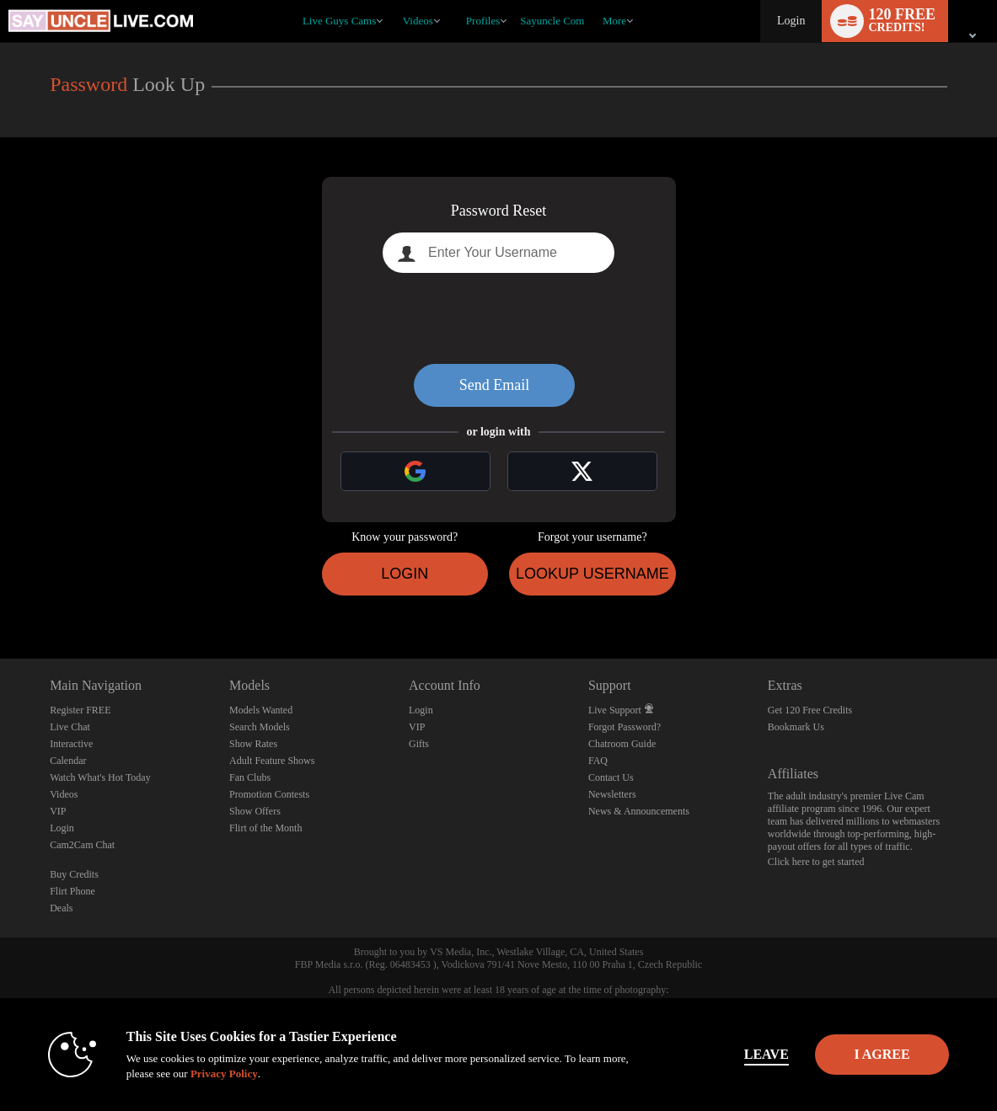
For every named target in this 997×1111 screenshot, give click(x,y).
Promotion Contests (269, 794)
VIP (58, 811)
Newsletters (612, 794)
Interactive (71, 744)
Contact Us (611, 777)
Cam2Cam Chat (82, 845)
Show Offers (255, 811)
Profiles (483, 20)
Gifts (419, 744)
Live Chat (70, 727)
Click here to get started (816, 862)
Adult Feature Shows (271, 760)
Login (791, 20)
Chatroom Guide (622, 744)
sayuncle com (552, 20)
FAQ (598, 760)
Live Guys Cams (339, 20)
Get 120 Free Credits (810, 710)
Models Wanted (260, 710)
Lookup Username (592, 573)
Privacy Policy (193, 1073)
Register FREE (80, 710)
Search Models (259, 727)
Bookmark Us (796, 727)
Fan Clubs (250, 777)
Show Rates (253, 744)
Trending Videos (394, 0)
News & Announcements (638, 811)
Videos (418, 20)
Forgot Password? (624, 727)
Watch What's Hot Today (100, 777)
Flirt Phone (72, 891)
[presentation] (499, 318)
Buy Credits (74, 874)
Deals (61, 908)
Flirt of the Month (265, 828)
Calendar (68, 760)
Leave (732, 1054)
